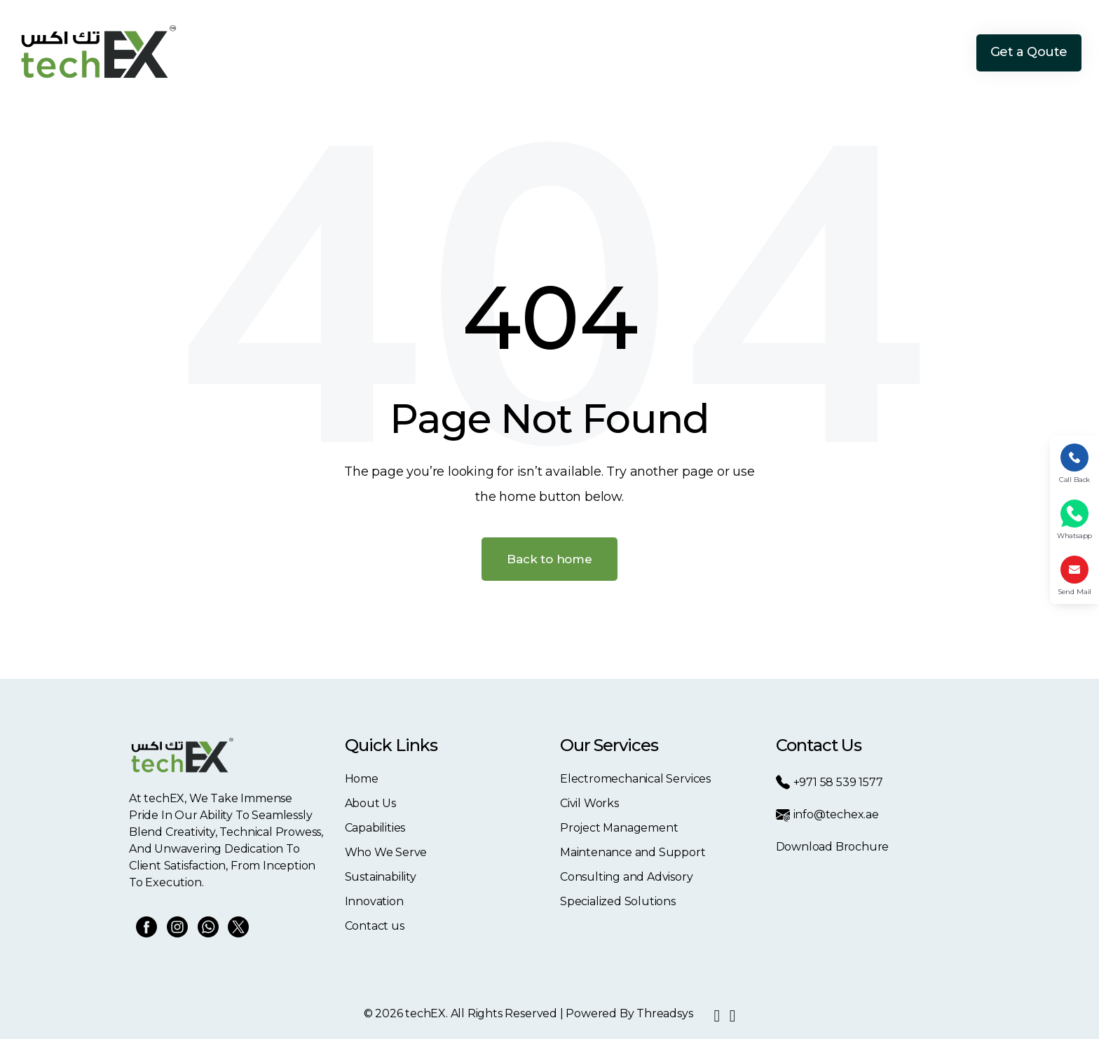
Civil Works (589, 803)
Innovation (860, 52)
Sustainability (778, 52)
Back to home (549, 559)
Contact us (374, 926)
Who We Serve (686, 52)
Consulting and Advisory (626, 876)
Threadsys (664, 1013)
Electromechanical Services (635, 778)
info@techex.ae (827, 814)
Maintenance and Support (633, 852)
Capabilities (597, 52)
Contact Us (937, 52)
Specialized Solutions (618, 901)
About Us (523, 52)
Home (463, 52)
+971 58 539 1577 (829, 782)
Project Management (619, 827)
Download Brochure (832, 846)
